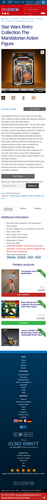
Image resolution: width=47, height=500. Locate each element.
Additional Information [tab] (8, 209)
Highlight (24, 196)
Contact (5, 13)
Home (2, 13)
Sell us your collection (23, 382)
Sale (22, 2)
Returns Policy (23, 405)
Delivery (23, 399)
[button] (42, 52)
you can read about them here (27, 495)
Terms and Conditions (23, 402)
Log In (23, 363)
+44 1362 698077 (16, 447)
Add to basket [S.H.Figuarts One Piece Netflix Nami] (23, 295)
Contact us (23, 412)
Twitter (30, 257)
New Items (23, 377)
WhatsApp (11, 257)
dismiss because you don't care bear (15, 498)
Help (23, 410)
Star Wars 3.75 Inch (28, 19)
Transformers (29, 2)
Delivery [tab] (23, 209)
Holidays (23, 417)
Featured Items (23, 375)
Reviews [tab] (37, 209)
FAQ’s (23, 407)
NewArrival (4, 2)
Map (23, 466)
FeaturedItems (10, 2)
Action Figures (14, 19)
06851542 (38, 490)
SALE (31, 196)
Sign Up (23, 365)
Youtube (26, 435)
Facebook (21, 257)
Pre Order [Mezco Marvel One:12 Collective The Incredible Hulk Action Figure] (23, 323)
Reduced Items (23, 380)
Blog (23, 393)
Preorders (17, 2)
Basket (23, 368)
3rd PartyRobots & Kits (39, 2)
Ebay (31, 435)
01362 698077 (23, 443)
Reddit (38, 257)
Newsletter (23, 385)
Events (23, 388)
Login (7, 13)
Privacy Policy (23, 415)
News (10, 13)
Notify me (32, 186)
